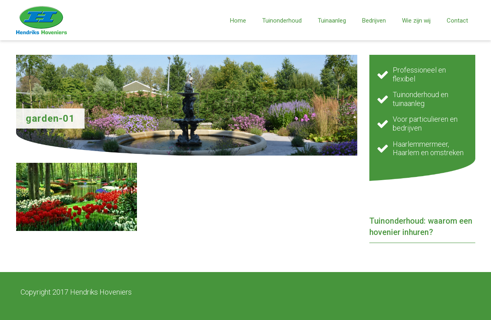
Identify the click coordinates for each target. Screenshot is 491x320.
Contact (457, 20)
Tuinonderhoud (282, 20)
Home (238, 20)
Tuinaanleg (332, 20)
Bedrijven (374, 20)
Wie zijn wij (416, 20)
